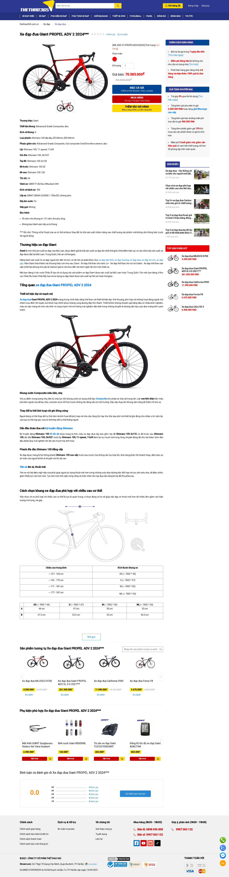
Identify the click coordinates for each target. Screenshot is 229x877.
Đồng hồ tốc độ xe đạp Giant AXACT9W (145, 745)
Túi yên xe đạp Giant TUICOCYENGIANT (105, 745)
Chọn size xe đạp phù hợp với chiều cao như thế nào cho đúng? (178, 187)
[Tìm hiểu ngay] (175, 55)
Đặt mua (34, 759)
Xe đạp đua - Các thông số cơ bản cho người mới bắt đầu (178, 172)
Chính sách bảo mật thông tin (34, 844)
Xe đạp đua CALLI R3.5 (193, 307)
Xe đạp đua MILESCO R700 (37, 680)
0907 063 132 (154, 834)
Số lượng (116, 65)
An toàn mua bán (66, 829)
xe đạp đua (135, 260)
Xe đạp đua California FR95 (109, 680)
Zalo (223, 848)
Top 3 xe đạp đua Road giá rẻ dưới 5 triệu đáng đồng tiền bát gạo (178, 216)
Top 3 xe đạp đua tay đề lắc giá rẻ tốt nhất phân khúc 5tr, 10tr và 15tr (179, 231)
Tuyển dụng (101, 834)
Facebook (223, 855)
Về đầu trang (223, 863)
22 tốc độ (54, 434)
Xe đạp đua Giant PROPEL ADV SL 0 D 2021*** (72, 682)
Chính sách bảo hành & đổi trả (34, 834)
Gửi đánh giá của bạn (135, 793)
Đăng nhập (193, 5)
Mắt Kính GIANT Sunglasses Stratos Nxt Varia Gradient (37, 745)
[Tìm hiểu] (193, 64)
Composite (101, 398)
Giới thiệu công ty (104, 829)
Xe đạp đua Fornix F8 (141, 680)
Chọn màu (117, 53)
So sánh (123, 34)
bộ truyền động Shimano (59, 428)
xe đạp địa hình (106, 260)
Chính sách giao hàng (30, 829)
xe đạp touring (122, 260)
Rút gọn (91, 636)
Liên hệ (99, 839)
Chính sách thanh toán (30, 839)
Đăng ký (205, 5)
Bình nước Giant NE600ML (72, 743)
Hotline (223, 840)
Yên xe (23, 467)
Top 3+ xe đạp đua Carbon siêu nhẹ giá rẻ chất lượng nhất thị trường (178, 202)
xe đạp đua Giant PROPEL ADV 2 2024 (63, 285)
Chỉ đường (92, 864)
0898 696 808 (154, 829)
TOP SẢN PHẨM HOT (177, 248)
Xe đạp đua (25, 299)
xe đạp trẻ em (148, 260)
